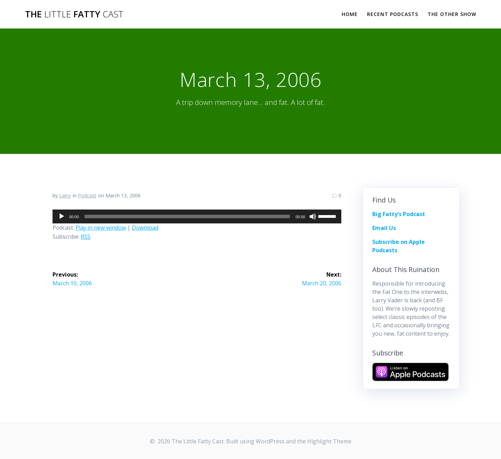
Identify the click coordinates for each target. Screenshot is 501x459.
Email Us (384, 228)
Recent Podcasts (392, 14)
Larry (65, 195)
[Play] (61, 216)
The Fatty (74, 14)
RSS (85, 236)
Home (350, 14)
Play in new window (100, 227)
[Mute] (312, 216)
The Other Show (452, 14)
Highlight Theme (329, 441)
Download (145, 227)
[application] (197, 216)
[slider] (187, 216)
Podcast (87, 195)
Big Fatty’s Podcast (398, 214)
